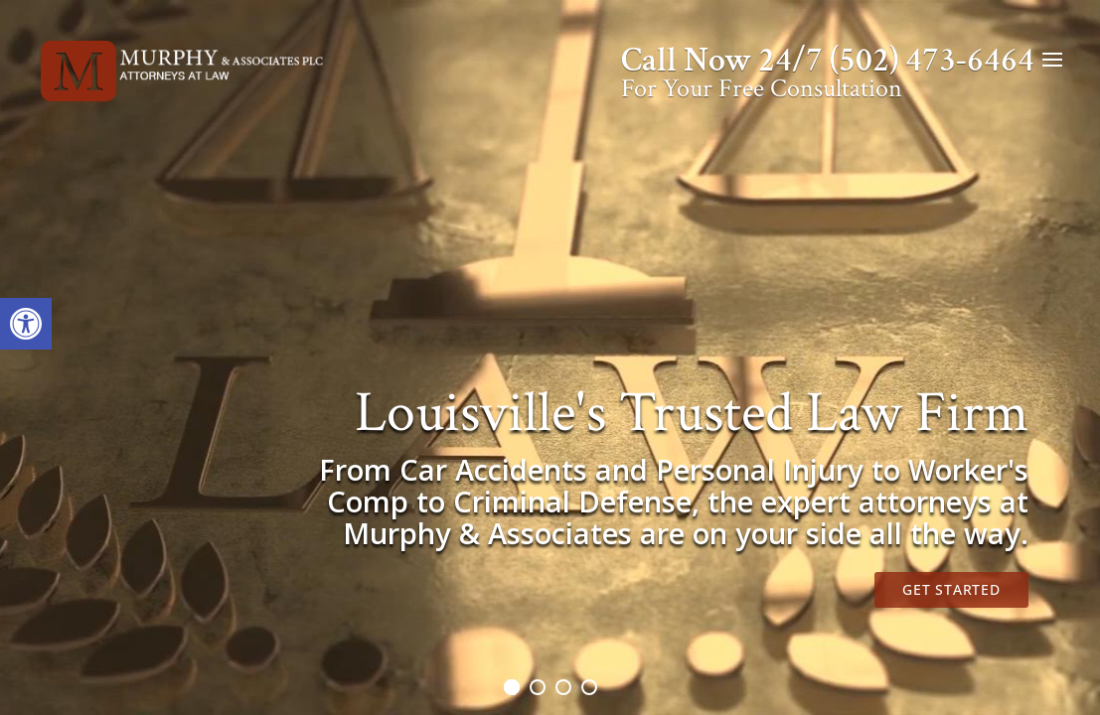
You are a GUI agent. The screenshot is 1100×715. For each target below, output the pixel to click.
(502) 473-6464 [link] (932, 60)
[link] (26, 324)
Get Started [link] (951, 589)
